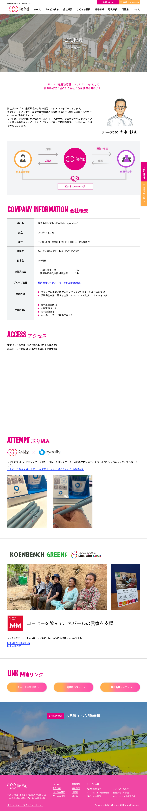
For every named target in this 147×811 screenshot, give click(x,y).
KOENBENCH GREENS (18, 642)
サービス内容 (52, 9)
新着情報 (99, 9)
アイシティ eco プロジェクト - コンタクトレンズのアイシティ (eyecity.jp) (45, 472)
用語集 (125, 9)
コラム (136, 9)
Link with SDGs (14, 646)
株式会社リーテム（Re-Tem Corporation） (60, 285)
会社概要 (67, 9)
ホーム (37, 9)
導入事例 (112, 9)
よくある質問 (83, 9)
